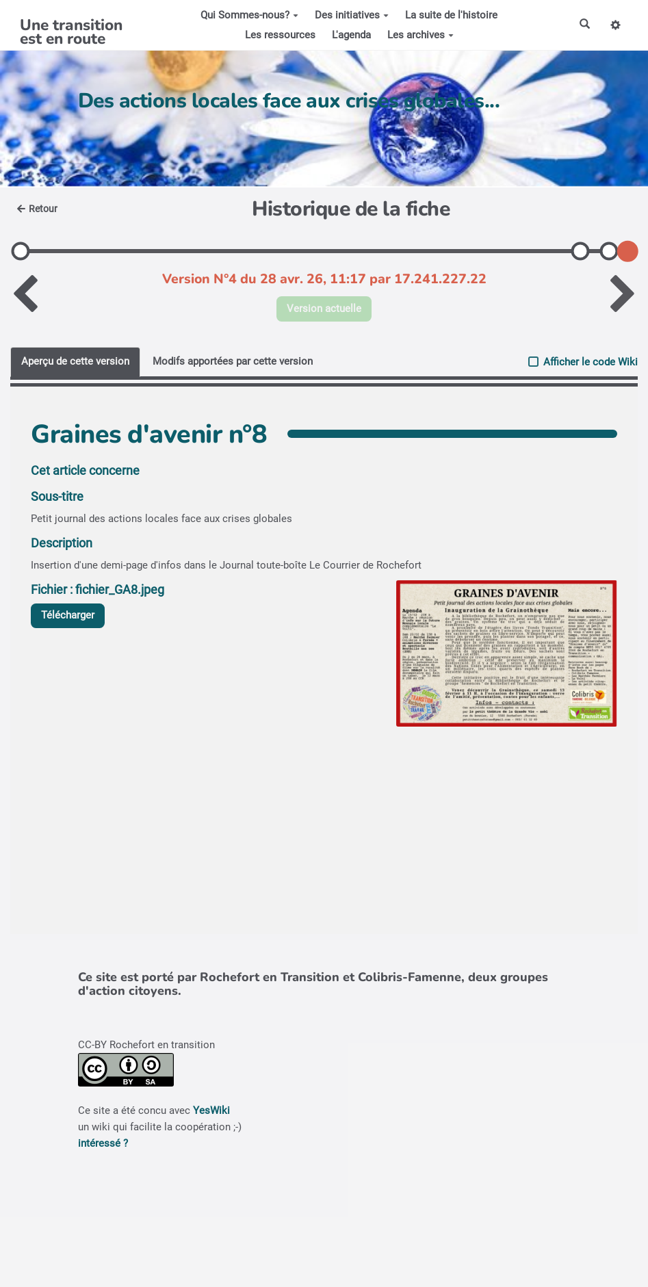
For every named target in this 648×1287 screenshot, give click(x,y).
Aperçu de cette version (75, 361)
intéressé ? (103, 1143)
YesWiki (211, 1110)
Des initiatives (352, 15)
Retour (37, 208)
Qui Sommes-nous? (249, 15)
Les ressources (280, 35)
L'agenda (351, 35)
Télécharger (67, 615)
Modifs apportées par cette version (233, 361)
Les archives (420, 35)
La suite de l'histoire (451, 15)
